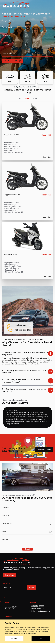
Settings (14, 638)
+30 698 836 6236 (23, 330)
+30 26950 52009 (36, 606)
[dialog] (27, 631)
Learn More (9, 575)
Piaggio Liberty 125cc (12, 135)
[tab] (19, 98)
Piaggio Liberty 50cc (12, 195)
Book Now (47, 157)
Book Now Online (44, 449)
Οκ (41, 638)
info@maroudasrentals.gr (39, 611)
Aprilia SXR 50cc (10, 255)
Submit (27, 549)
